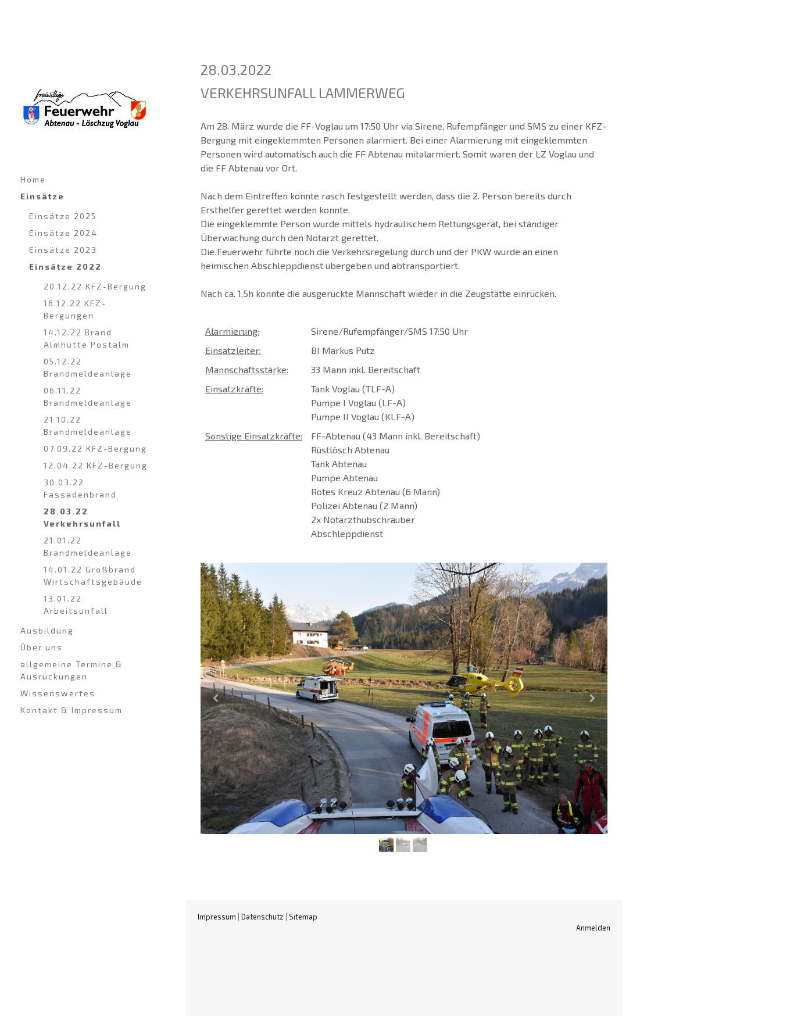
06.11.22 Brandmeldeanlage (88, 396)
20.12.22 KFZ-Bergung (95, 286)
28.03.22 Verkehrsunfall (82, 517)
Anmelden (593, 927)
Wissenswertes (57, 693)
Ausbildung (47, 630)
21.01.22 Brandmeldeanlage (88, 546)
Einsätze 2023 (63, 250)
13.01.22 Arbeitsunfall (76, 604)
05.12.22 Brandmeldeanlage (88, 367)
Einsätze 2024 (63, 233)
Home (33, 179)
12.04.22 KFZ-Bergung (96, 465)
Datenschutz (262, 916)
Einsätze (42, 196)
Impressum (217, 916)
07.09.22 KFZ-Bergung (95, 448)
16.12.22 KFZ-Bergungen (75, 309)
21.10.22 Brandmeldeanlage (88, 425)
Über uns (41, 647)
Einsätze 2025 (62, 216)
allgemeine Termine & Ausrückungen (71, 670)
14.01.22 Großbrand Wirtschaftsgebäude (93, 575)
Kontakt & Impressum (71, 710)
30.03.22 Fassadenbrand (80, 488)
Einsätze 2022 (65, 266)
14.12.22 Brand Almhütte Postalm (87, 338)
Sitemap (303, 916)
